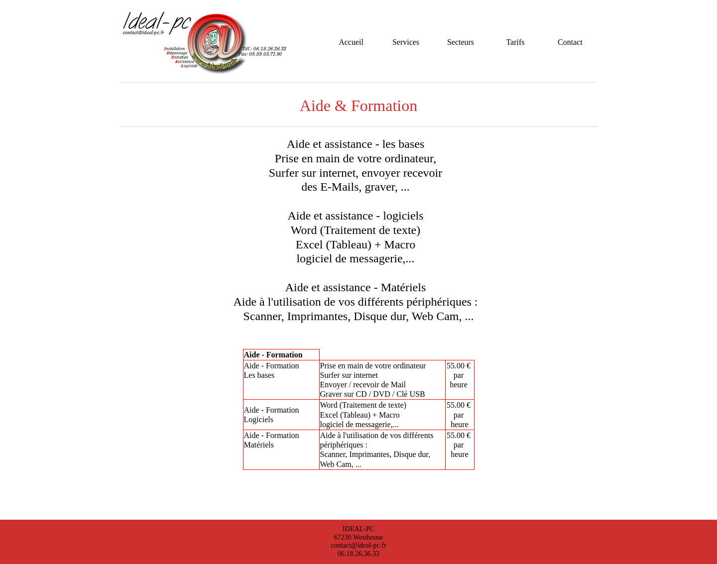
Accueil (351, 42)
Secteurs (460, 42)
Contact (570, 42)
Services (405, 42)
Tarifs (515, 42)
